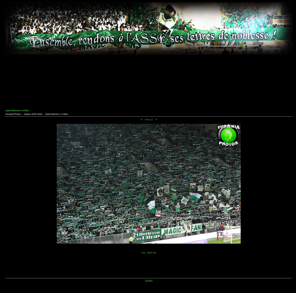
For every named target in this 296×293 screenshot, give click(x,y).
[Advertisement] (148, 82)
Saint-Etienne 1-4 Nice (56, 114)
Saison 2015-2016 (33, 114)
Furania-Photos (13, 114)
